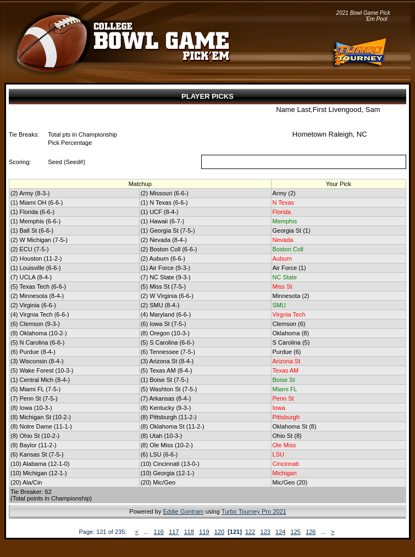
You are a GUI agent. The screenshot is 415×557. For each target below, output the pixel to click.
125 (296, 531)
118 (189, 531)
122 (250, 531)
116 (159, 531)
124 (280, 531)
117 (174, 531)
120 (219, 531)
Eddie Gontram (183, 511)
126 (311, 531)
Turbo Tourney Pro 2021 (254, 511)
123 (265, 531)
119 (204, 531)
